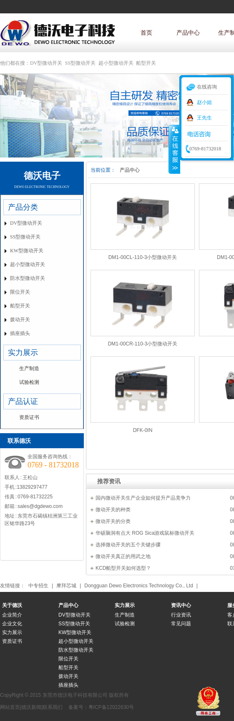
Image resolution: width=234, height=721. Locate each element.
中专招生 (38, 586)
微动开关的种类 (113, 510)
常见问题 (181, 624)
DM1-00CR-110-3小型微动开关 (143, 344)
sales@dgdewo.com (40, 506)
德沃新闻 (31, 707)
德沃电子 (42, 175)
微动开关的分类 (113, 521)
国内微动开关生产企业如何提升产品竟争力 (143, 498)
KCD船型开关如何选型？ (123, 568)
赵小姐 (204, 102)
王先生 (204, 118)
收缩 (174, 149)
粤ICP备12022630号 (111, 707)
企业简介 (12, 615)
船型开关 (146, 63)
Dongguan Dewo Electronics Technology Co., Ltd (138, 586)
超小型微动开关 (115, 63)
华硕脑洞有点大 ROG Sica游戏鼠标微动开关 (145, 533)
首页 (146, 32)
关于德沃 (12, 605)
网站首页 (10, 707)
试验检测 (29, 382)
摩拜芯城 (66, 586)
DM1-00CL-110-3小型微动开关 (142, 257)
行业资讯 (181, 615)
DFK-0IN (143, 430)
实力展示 (23, 352)
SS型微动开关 (80, 63)
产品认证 (23, 401)
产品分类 (23, 207)
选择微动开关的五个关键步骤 (128, 545)
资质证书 (29, 417)
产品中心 (188, 32)
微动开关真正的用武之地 (123, 556)
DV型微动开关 (46, 63)
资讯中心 (181, 605)
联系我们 (53, 707)
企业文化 (12, 624)
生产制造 (29, 368)
